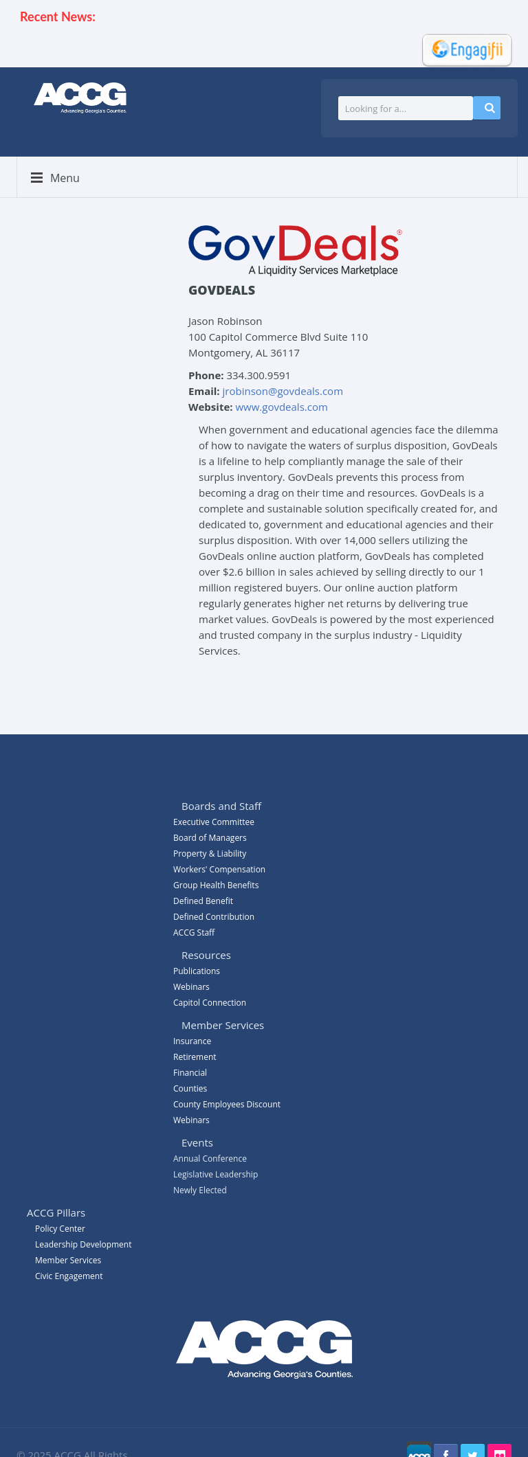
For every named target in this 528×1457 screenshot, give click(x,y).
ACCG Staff (193, 932)
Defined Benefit (203, 901)
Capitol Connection (209, 1002)
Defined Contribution (213, 917)
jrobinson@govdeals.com (283, 391)
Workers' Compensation (219, 869)
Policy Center (60, 1228)
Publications (196, 971)
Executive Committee (213, 822)
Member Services (68, 1260)
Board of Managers (210, 838)
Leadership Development (83, 1244)
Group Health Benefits (215, 885)
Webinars (191, 1120)
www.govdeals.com (281, 407)
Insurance (192, 1041)
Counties (190, 1088)
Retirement (195, 1057)
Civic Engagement (68, 1276)
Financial (190, 1072)
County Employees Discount (226, 1104)
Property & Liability (209, 853)
